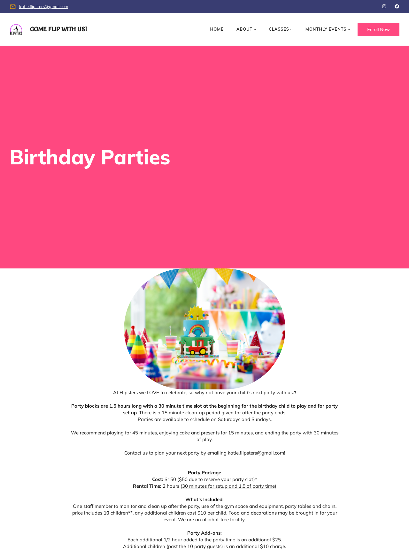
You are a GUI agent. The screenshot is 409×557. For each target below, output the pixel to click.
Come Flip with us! (58, 29)
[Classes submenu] (291, 29)
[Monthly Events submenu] (349, 29)
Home (216, 29)
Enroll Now (378, 29)
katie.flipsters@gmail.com (43, 6)
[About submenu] (255, 29)
